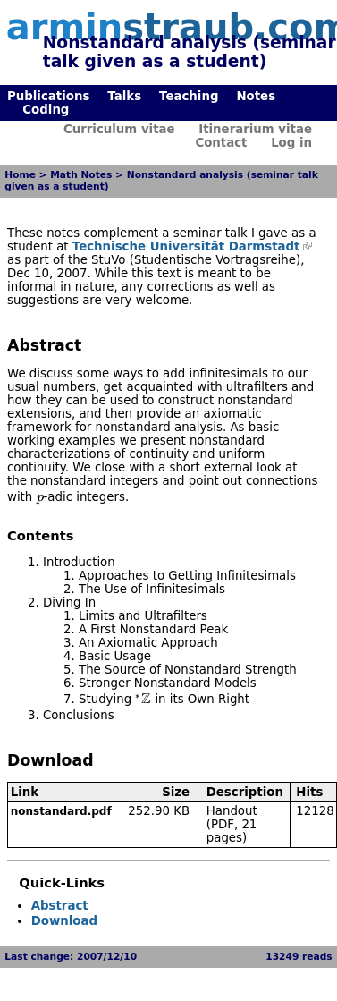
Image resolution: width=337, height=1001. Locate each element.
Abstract (59, 905)
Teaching (188, 96)
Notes (255, 96)
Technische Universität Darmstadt (186, 246)
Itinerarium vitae (255, 129)
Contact (221, 142)
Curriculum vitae (119, 129)
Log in (291, 142)
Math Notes (81, 175)
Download (64, 921)
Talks (124, 96)
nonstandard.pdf (61, 811)
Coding (45, 109)
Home (20, 175)
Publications (48, 96)
